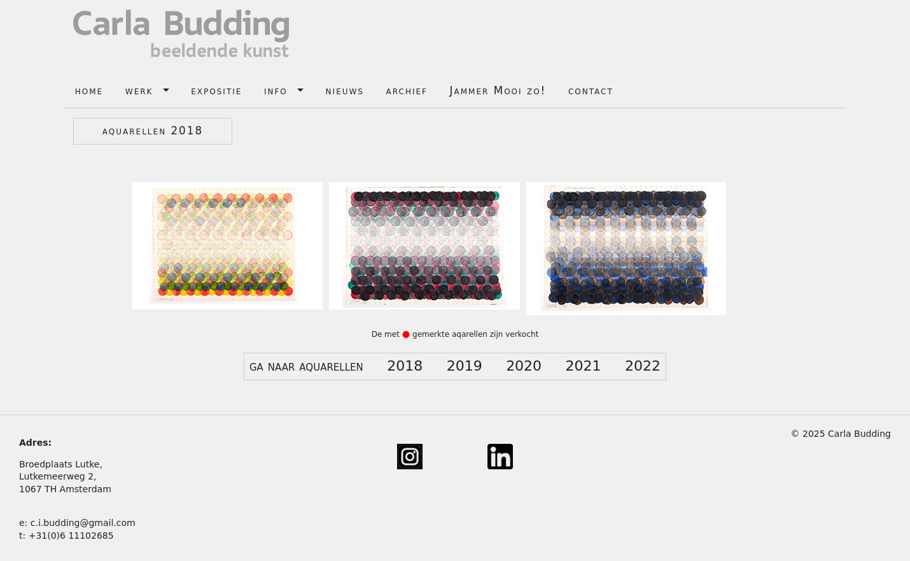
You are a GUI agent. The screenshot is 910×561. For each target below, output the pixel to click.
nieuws (345, 90)
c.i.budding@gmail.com (83, 523)
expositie (216, 90)
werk (139, 90)
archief (407, 90)
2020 (524, 366)
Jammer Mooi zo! (498, 90)
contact (590, 90)
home (89, 90)
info (276, 90)
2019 (464, 366)
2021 (583, 366)
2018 (405, 366)
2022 (643, 366)
